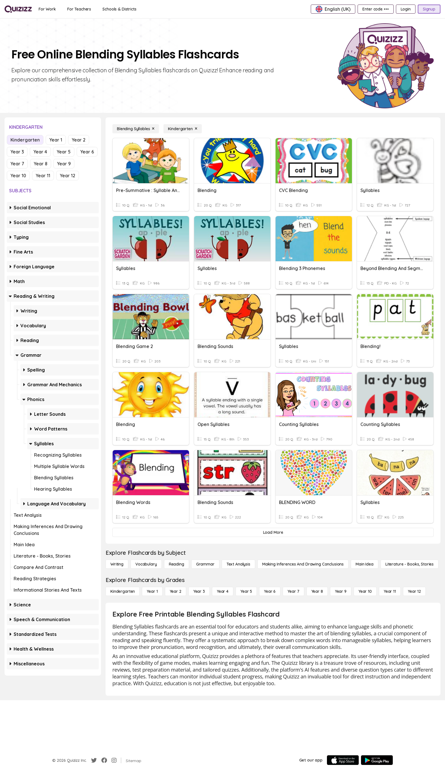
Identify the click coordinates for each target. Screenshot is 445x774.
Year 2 (78, 140)
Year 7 (17, 163)
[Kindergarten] (182, 128)
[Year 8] (317, 591)
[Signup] (429, 9)
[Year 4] (222, 591)
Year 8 (40, 163)
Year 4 (40, 152)
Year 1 (55, 140)
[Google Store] (377, 760)
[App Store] (343, 760)
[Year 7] (293, 591)
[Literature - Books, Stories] (409, 564)
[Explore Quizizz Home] (18, 9)
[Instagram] (114, 760)
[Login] (405, 9)
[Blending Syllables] (135, 128)
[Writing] (117, 564)
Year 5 (64, 152)
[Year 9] (340, 591)
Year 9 (64, 163)
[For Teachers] (79, 9)
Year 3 (17, 152)
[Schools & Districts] (119, 9)
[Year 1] (152, 591)
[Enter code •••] (375, 9)
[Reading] (176, 564)
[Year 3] (199, 591)
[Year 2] (175, 591)
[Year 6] (269, 591)
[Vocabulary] (146, 564)
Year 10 (18, 175)
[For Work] (47, 9)
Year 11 (43, 175)
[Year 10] (365, 591)
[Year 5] (246, 591)
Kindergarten (25, 140)
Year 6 (87, 152)
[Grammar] (205, 564)
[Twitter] (94, 760)
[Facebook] (104, 760)
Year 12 (67, 175)
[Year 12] (414, 591)
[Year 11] (390, 591)
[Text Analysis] (238, 564)
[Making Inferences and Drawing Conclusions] (303, 564)
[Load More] (273, 532)
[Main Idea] (364, 564)
